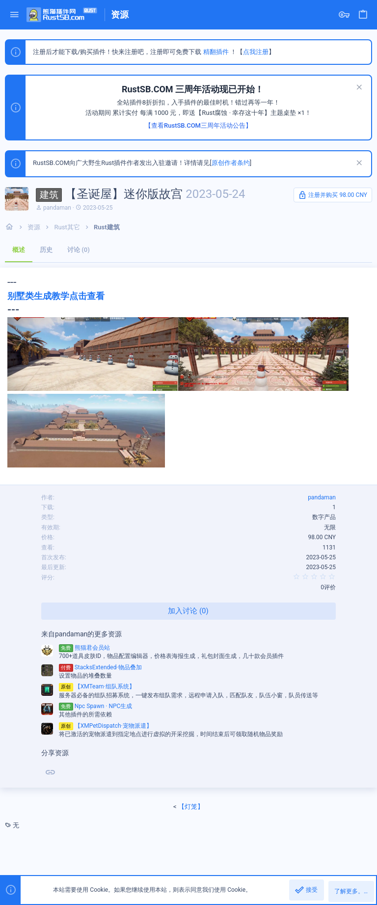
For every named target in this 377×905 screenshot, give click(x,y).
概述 (18, 249)
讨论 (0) (78, 249)
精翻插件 (216, 51)
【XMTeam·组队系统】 (97, 686)
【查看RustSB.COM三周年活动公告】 (198, 125)
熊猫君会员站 (84, 647)
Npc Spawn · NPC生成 (95, 706)
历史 (46, 249)
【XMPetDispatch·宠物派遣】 (105, 725)
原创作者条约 (231, 162)
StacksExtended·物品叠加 (100, 667)
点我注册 (256, 51)
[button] (14, 15)
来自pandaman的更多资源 (81, 634)
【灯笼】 (191, 806)
